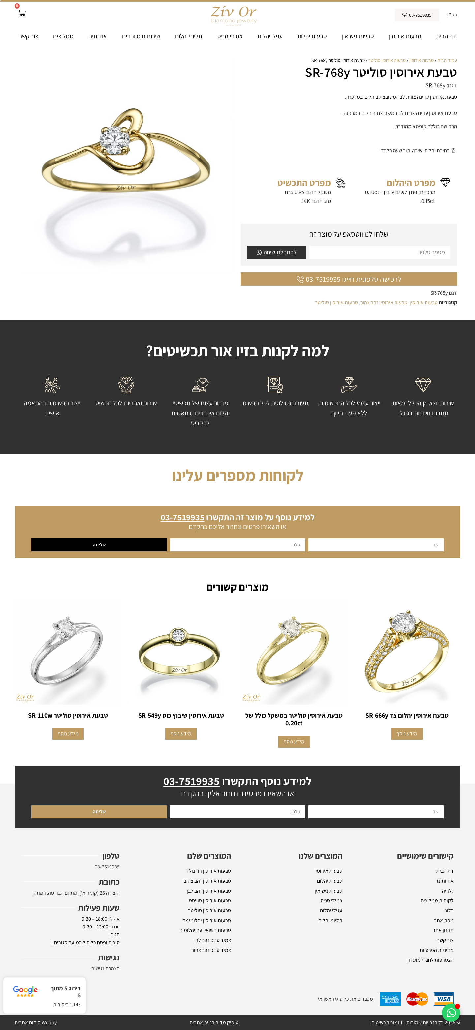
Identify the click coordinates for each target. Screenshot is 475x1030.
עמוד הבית (447, 60)
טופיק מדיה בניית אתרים (214, 1022)
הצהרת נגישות (105, 968)
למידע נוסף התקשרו (237, 781)
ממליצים (63, 36)
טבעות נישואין (358, 36)
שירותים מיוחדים (141, 36)
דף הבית (446, 36)
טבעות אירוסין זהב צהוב (383, 302)
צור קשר (28, 36)
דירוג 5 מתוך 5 (66, 992)
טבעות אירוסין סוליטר (387, 60)
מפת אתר (444, 920)
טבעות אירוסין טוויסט (210, 900)
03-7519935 (107, 866)
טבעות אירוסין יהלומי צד (206, 920)
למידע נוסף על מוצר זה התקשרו (238, 517)
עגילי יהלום (270, 36)
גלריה (448, 890)
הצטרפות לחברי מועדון (430, 959)
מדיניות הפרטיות (437, 950)
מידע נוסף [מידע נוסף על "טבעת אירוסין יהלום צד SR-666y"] (406, 733)
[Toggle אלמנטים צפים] (451, 1013)
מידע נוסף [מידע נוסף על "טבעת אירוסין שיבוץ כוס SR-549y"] (181, 733)
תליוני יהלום (188, 36)
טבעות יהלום (312, 36)
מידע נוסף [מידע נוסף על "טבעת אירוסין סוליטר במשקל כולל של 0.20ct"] (294, 741)
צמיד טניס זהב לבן (212, 940)
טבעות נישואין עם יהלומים (205, 930)
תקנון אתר (443, 930)
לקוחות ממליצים (437, 900)
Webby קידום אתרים (36, 1022)
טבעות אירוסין (405, 36)
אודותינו (97, 36)
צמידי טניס (230, 36)
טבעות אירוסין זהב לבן (209, 890)
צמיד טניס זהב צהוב (211, 950)
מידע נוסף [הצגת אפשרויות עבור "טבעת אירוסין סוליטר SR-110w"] (68, 733)
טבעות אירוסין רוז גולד (208, 871)
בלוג (449, 910)
